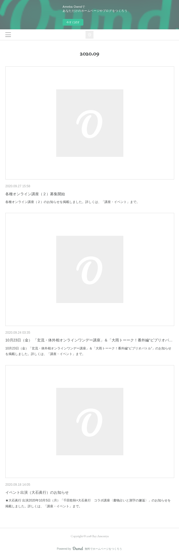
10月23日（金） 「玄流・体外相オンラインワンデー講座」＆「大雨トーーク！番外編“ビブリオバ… (89, 340)
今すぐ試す (73, 22)
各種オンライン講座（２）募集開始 (35, 194)
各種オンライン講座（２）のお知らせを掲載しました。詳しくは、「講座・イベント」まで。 (72, 202)
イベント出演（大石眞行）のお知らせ (37, 492)
